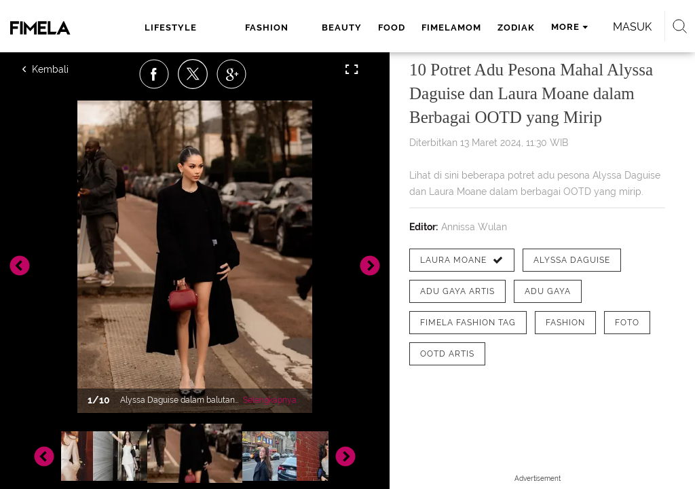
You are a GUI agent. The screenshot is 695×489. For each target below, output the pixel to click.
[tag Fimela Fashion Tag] (468, 322)
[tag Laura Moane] (462, 260)
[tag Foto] (627, 322)
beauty (342, 27)
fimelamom (451, 27)
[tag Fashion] (565, 322)
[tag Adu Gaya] (547, 291)
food (391, 27)
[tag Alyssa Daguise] (571, 260)
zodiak (516, 27)
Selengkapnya (270, 400)
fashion (266, 27)
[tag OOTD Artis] (447, 354)
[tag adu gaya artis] (457, 291)
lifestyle (171, 27)
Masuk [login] (632, 26)
